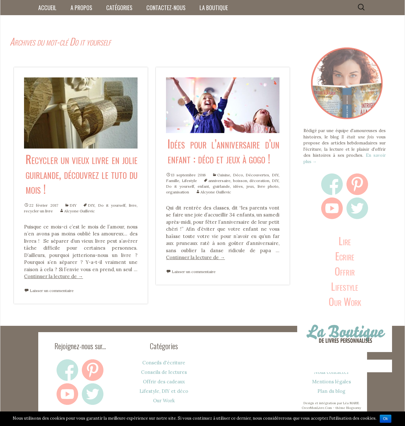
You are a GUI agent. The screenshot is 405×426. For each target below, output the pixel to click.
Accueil (47, 7)
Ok (385, 419)
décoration (259, 180)
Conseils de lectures (164, 372)
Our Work (344, 301)
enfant (203, 186)
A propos (81, 7)
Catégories (119, 7)
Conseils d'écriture (163, 363)
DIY (73, 205)
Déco (238, 175)
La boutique (213, 7)
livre (133, 205)
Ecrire (344, 255)
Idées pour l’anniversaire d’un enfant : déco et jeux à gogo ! (223, 151)
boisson (240, 180)
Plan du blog (331, 391)
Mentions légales (331, 382)
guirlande (221, 186)
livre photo (268, 186)
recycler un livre (38, 211)
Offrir (344, 271)
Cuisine (223, 175)
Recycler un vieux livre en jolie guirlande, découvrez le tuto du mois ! (82, 173)
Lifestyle (189, 180)
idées (238, 186)
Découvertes (257, 175)
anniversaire (219, 180)
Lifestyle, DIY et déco (163, 391)
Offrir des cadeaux (164, 382)
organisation (177, 192)
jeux (250, 186)
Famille (172, 180)
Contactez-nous (166, 7)
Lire (345, 240)
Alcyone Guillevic (79, 211)
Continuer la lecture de (53, 276)
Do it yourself (112, 205)
